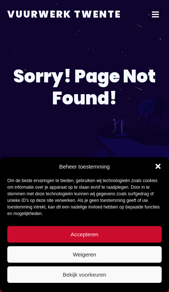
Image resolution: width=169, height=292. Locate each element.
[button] (158, 166)
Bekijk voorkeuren (84, 274)
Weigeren (84, 254)
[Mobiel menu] (155, 14)
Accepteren (85, 234)
